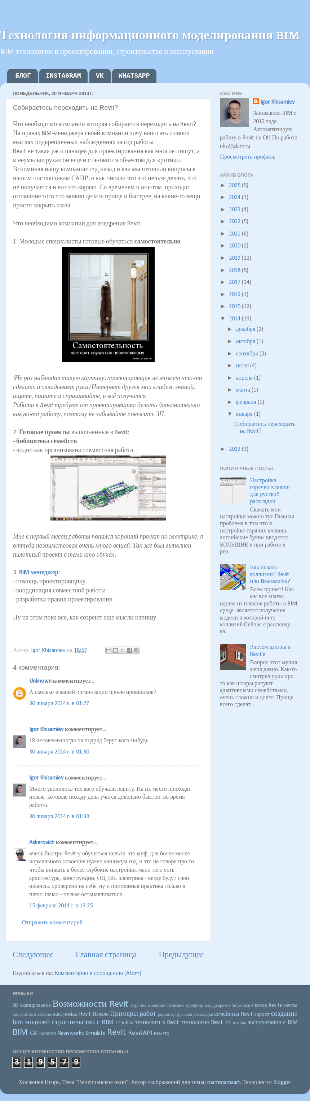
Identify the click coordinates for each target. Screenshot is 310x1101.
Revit (116, 1032)
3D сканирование (32, 1005)
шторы (239, 1022)
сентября (247, 354)
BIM (20, 1032)
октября (246, 342)
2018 (235, 270)
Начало (101, 1014)
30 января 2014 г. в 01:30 (59, 752)
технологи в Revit (157, 1023)
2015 (235, 307)
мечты (290, 1005)
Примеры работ (133, 1014)
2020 (235, 246)
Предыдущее (181, 955)
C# (33, 1033)
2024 (235, 197)
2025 (235, 186)
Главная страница (106, 955)
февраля (246, 402)
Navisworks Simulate (81, 1033)
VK (100, 75)
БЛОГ (23, 75)
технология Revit (202, 1023)
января (245, 414)
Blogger (282, 1082)
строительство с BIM (83, 1022)
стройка (124, 1023)
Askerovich (41, 843)
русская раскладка (195, 1014)
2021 (235, 234)
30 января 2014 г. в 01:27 (59, 704)
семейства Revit (233, 1014)
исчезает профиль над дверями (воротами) (210, 1005)
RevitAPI (140, 1033)
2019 (235, 258)
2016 (235, 295)
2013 (235, 449)
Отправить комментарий (52, 923)
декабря (246, 329)
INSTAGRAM (63, 75)
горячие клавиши (148, 1005)
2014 (235, 319)
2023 (235, 210)
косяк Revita (268, 1005)
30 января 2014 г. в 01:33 (59, 817)
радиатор (167, 1014)
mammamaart (223, 1082)
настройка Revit (71, 1014)
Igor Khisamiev (46, 730)
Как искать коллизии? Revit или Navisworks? (270, 574)
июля (243, 366)
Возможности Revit (90, 1004)
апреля (245, 378)
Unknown (40, 681)
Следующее (33, 955)
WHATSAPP (134, 75)
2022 (235, 222)
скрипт (262, 1014)
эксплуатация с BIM (272, 1023)
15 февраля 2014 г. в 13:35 (61, 906)
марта (244, 390)
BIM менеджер (38, 573)
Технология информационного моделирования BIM (150, 34)
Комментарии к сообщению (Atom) (98, 973)
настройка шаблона (32, 1014)
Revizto (161, 1033)
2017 (235, 282)
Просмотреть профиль (247, 157)
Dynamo (47, 1033)
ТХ (228, 1022)
